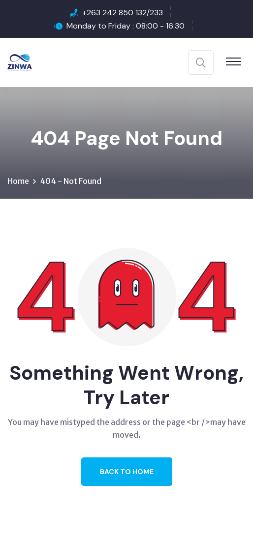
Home (18, 181)
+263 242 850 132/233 (122, 12)
